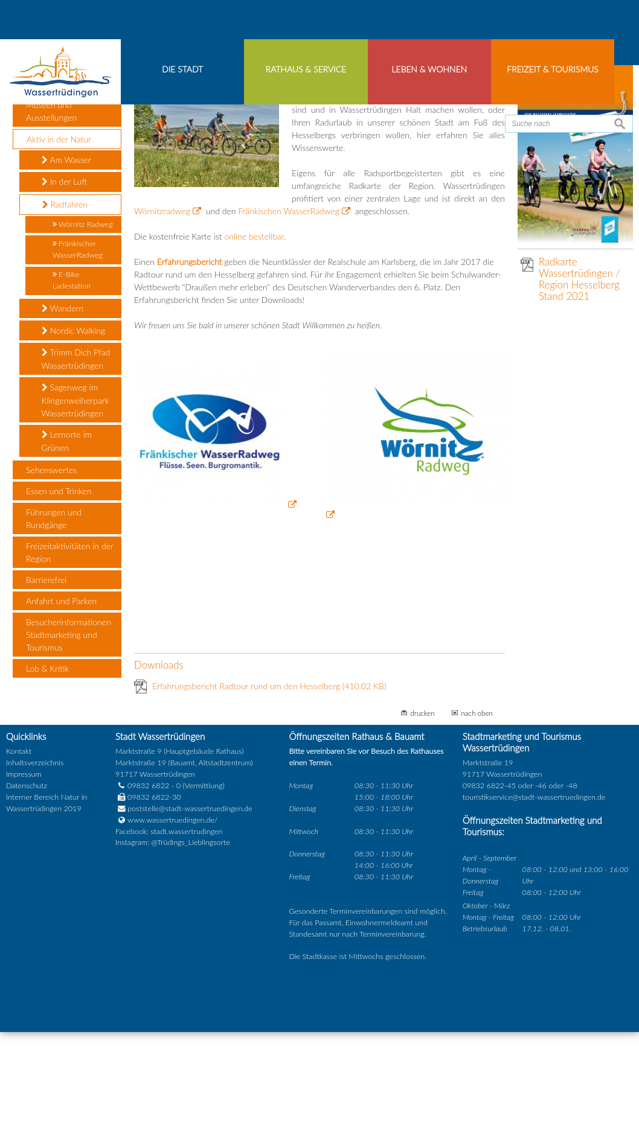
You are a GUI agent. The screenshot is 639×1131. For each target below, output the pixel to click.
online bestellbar (254, 336)
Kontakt (18, 851)
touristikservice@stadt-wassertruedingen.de (534, 896)
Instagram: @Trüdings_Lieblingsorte (172, 942)
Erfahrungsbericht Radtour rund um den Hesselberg (269, 785)
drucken (422, 812)
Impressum (24, 873)
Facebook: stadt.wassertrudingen (168, 930)
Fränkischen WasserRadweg (288, 310)
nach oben (477, 812)
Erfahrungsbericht (189, 361)
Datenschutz (26, 885)
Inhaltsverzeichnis (34, 862)
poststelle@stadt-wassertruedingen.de (189, 908)
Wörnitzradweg (162, 310)
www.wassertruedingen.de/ (172, 919)
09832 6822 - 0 (148, 885)
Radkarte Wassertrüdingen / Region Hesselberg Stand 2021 (579, 378)
